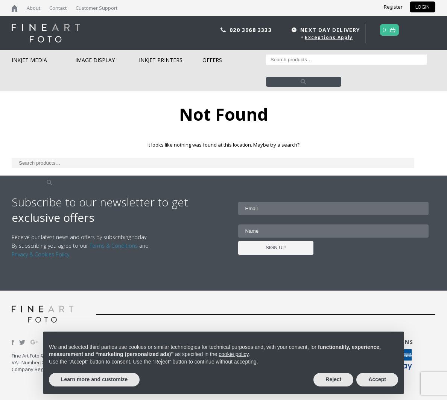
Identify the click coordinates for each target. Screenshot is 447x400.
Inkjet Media (29, 60)
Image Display (95, 60)
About (33, 8)
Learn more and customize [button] (94, 379)
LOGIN (422, 6)
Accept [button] (377, 379)
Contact (58, 8)
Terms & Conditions (114, 245)
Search (303, 82)
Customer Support (96, 8)
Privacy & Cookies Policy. (41, 254)
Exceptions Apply (329, 37)
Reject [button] (333, 379)
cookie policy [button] (233, 354)
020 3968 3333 (252, 29)
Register (393, 6)
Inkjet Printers (160, 60)
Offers (212, 60)
